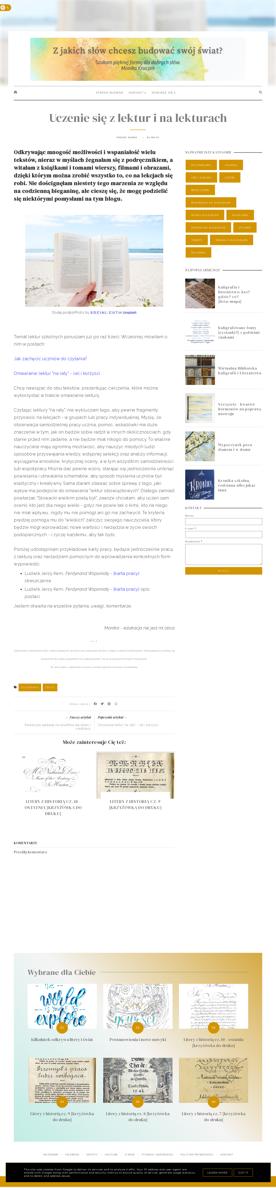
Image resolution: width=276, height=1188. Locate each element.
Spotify (92, 1154)
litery (230, 177)
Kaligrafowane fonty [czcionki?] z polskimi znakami (239, 338)
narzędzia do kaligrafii (211, 202)
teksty (50, 687)
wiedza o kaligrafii (232, 240)
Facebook (72, 1154)
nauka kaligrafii (205, 215)
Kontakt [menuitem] (136, 92)
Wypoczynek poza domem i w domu (235, 453)
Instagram (50, 1154)
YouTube (111, 1154)
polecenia (240, 215)
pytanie (245, 227)
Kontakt (227, 1154)
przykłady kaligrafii (208, 227)
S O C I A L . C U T (104, 312)
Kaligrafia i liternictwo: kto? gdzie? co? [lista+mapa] (234, 300)
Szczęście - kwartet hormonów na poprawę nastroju (240, 414)
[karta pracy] (126, 573)
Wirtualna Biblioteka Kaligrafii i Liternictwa (239, 377)
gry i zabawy (201, 177)
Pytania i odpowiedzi (157, 1154)
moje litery (200, 190)
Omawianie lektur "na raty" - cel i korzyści (57, 373)
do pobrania (30, 687)
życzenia (198, 252)
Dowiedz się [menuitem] (162, 92)
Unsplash (129, 312)
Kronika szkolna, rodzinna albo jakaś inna (236, 491)
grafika (231, 165)
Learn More (217, 1172)
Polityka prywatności (196, 1154)
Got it (243, 1172)
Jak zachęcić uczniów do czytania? (50, 358)
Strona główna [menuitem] (109, 92)
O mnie (130, 1154)
